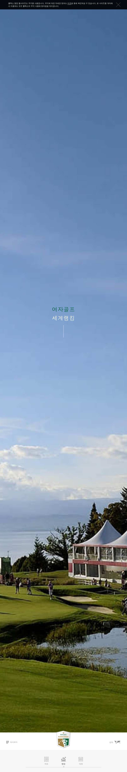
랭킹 (63, 761)
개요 (46, 761)
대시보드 (12, 742)
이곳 (69, 3)
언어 (115, 742)
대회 (81, 761)
